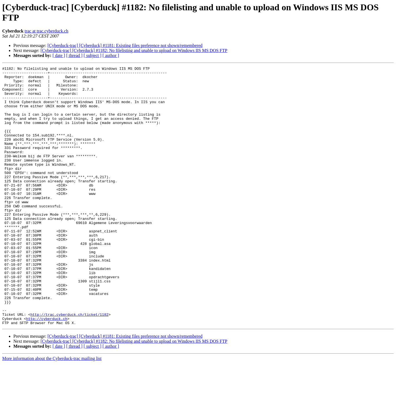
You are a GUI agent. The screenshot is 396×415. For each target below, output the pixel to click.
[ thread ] (74, 55)
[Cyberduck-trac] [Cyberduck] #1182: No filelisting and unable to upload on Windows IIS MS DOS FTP (134, 50)
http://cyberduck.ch (46, 369)
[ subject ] (92, 55)
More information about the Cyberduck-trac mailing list (51, 410)
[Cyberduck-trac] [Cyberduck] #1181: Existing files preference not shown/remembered (125, 45)
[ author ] (111, 55)
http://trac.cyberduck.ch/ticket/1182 (69, 364)
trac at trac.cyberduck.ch (46, 31)
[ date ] (59, 55)
